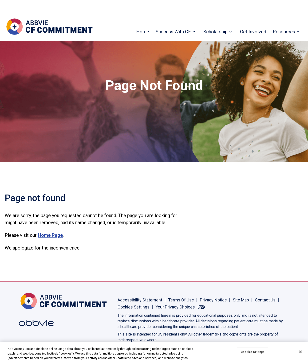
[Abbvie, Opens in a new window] (34, 323)
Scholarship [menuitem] (215, 32)
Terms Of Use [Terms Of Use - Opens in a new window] (181, 299)
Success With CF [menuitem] (173, 32)
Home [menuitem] (142, 32)
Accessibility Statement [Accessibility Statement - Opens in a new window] (140, 299)
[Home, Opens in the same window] (34, 301)
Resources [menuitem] (284, 32)
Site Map (241, 299)
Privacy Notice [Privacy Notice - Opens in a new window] (213, 299)
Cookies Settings (134, 306)
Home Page (50, 235)
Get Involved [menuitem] (253, 32)
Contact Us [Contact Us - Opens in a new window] (265, 299)
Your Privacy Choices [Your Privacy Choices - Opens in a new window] (175, 306)
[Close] (300, 352)
